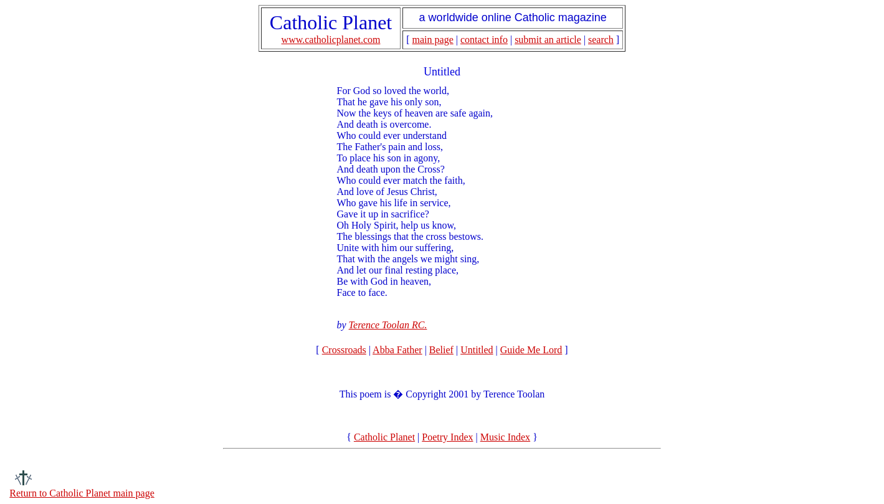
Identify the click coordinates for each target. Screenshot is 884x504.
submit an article (548, 39)
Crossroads (344, 350)
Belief (441, 350)
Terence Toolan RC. (388, 325)
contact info (484, 39)
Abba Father (397, 350)
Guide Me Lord (531, 350)
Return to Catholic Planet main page (81, 493)
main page (433, 39)
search (601, 39)
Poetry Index (447, 437)
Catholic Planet (384, 437)
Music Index (505, 437)
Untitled (476, 350)
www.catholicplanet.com (331, 39)
